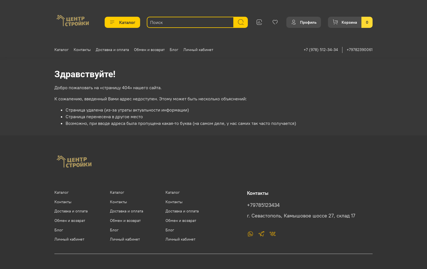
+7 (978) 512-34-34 (321, 49)
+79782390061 (360, 49)
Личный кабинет (198, 49)
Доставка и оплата (112, 49)
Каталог (122, 22)
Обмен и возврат (149, 49)
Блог (174, 49)
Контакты (82, 49)
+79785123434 (263, 205)
